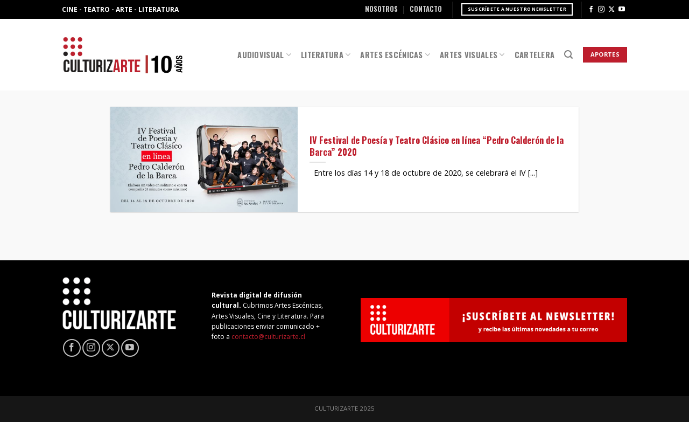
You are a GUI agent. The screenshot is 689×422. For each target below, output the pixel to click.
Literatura (325, 54)
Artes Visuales (472, 54)
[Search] (568, 54)
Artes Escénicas (395, 54)
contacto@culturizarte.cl (268, 336)
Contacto (426, 9)
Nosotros (381, 9)
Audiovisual (264, 54)
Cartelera (535, 54)
